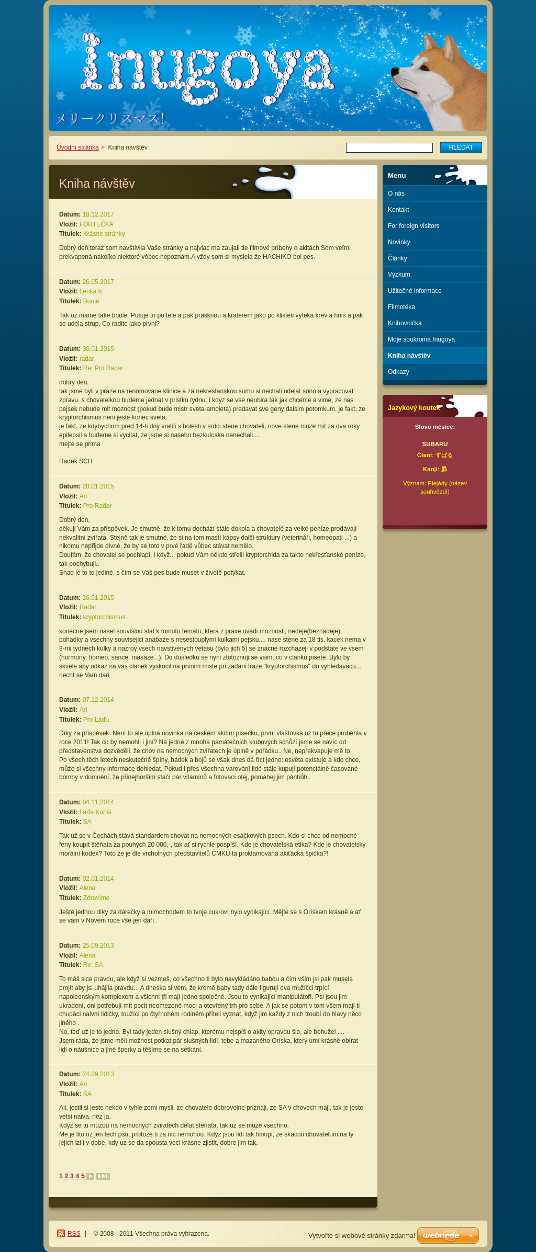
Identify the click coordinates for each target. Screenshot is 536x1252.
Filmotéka (401, 307)
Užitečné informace (415, 290)
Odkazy (398, 371)
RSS (74, 1233)
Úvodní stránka (78, 147)
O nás (396, 193)
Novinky (399, 242)
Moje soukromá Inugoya (421, 339)
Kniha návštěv (409, 355)
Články (397, 258)
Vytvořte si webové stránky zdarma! (362, 1235)
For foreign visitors (414, 226)
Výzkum (399, 274)
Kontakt (398, 209)
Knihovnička (405, 323)
